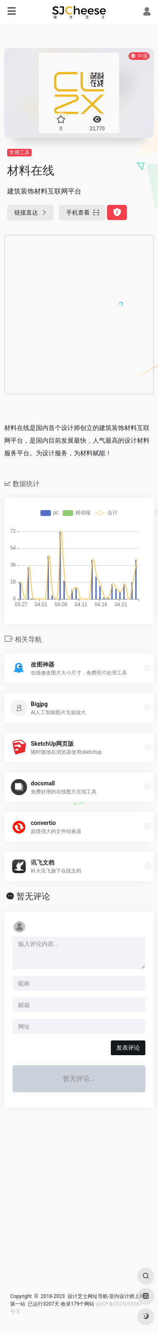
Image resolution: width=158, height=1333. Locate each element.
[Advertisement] (79, 315)
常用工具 (19, 153)
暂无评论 (33, 896)
